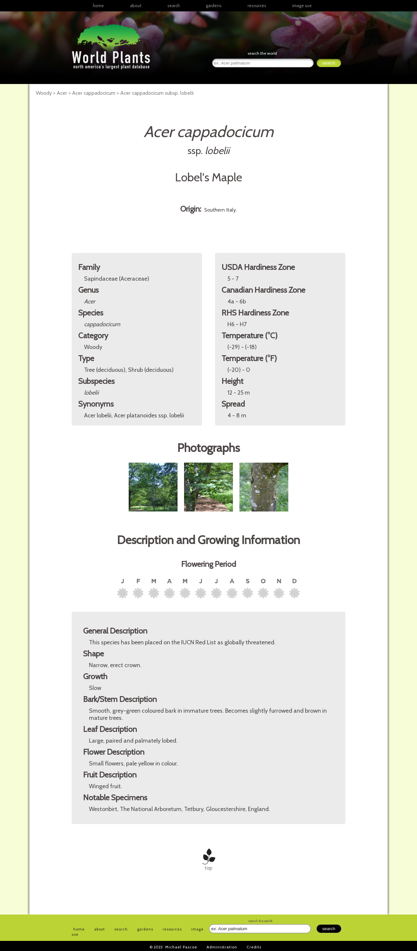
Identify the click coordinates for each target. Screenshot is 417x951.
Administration (222, 946)
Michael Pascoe (181, 946)
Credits (254, 946)
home (98, 5)
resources (172, 929)
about (135, 5)
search (173, 5)
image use (302, 5)
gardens (214, 5)
